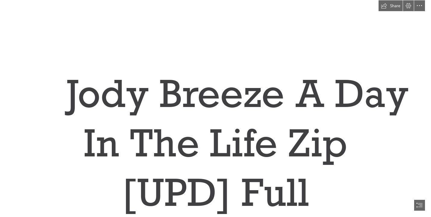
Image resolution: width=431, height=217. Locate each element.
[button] (391, 5)
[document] (215, 108)
